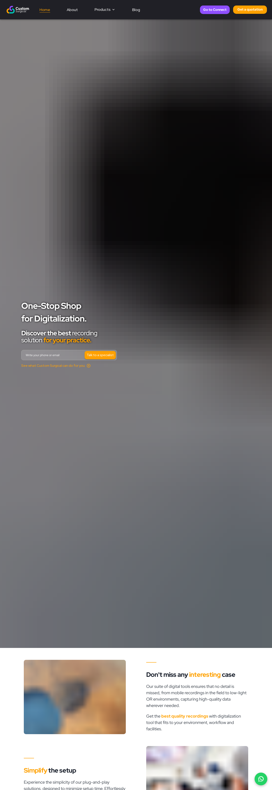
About (72, 9)
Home (45, 9)
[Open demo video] (56, 366)
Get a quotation (250, 9)
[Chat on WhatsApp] (261, 779)
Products (105, 9)
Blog (136, 9)
